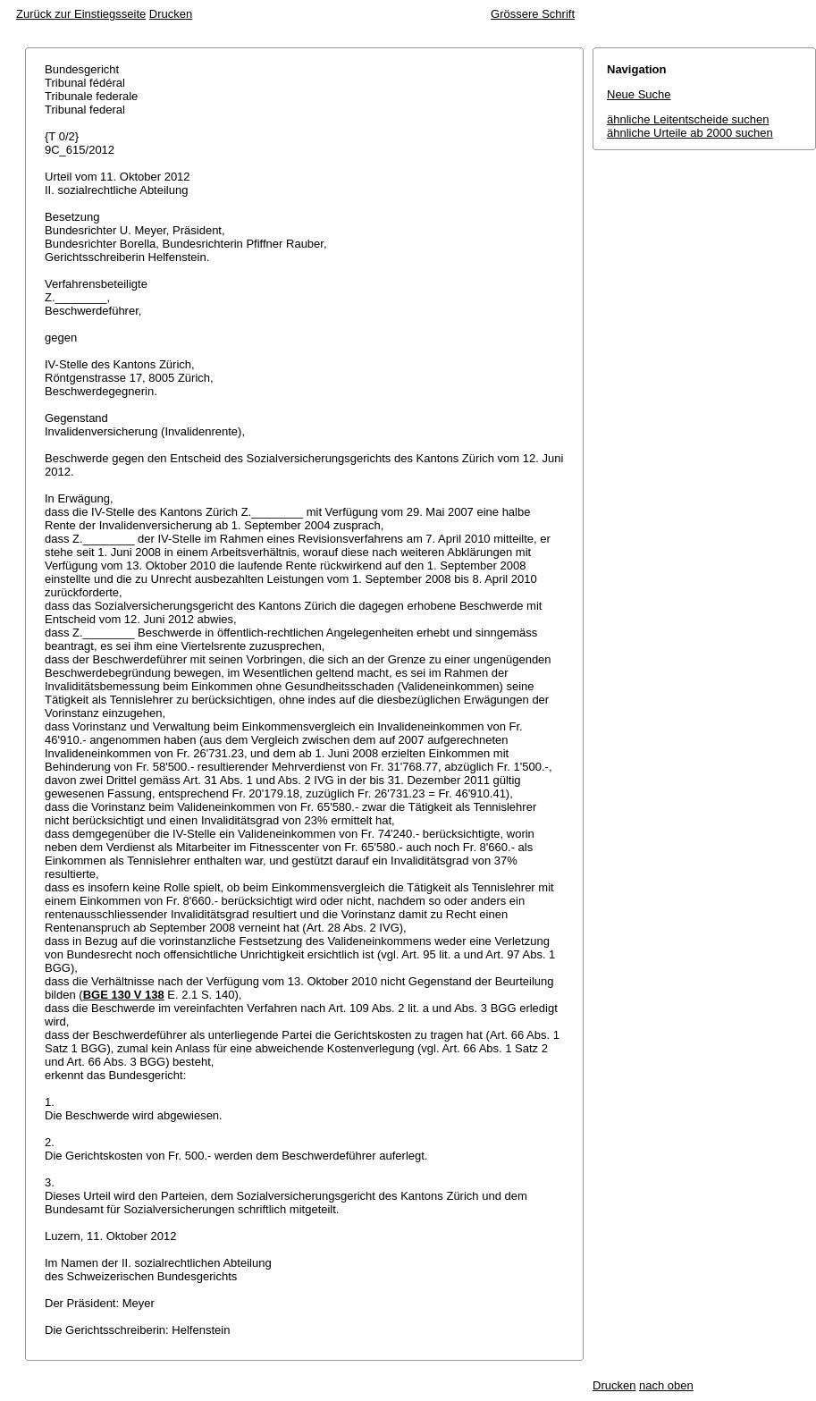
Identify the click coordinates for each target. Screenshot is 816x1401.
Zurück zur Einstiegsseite (81, 14)
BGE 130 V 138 (123, 994)
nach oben (666, 1385)
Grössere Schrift (533, 14)
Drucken (170, 14)
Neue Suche (639, 94)
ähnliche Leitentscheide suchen (688, 119)
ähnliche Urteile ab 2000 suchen (690, 132)
